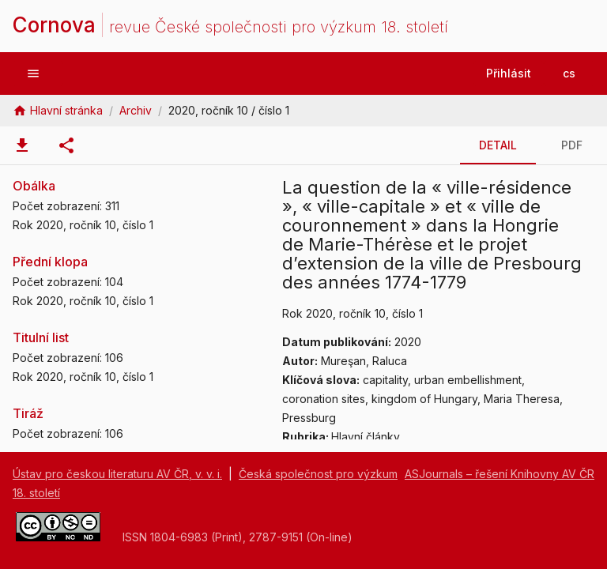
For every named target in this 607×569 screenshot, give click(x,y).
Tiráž (28, 413)
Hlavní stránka (66, 110)
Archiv (135, 110)
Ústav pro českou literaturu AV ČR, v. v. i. (117, 473)
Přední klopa (50, 261)
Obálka (34, 186)
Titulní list (41, 337)
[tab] (22, 145)
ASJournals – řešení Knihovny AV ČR (499, 473)
